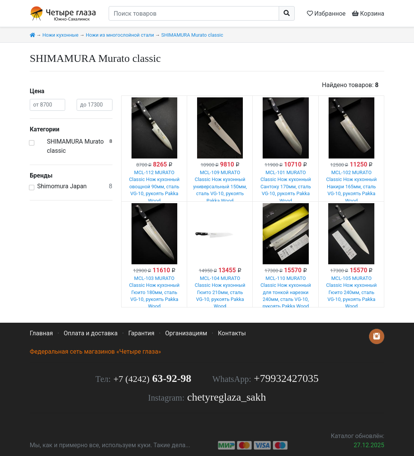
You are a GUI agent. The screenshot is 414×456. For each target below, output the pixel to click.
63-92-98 (152, 378)
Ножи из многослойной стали (120, 35)
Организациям (186, 333)
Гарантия (141, 333)
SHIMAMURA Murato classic (192, 35)
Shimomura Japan (62, 186)
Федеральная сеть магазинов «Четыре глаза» (95, 351)
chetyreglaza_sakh (226, 397)
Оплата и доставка (90, 333)
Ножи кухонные (60, 35)
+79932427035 (286, 378)
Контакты (232, 333)
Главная (41, 333)
